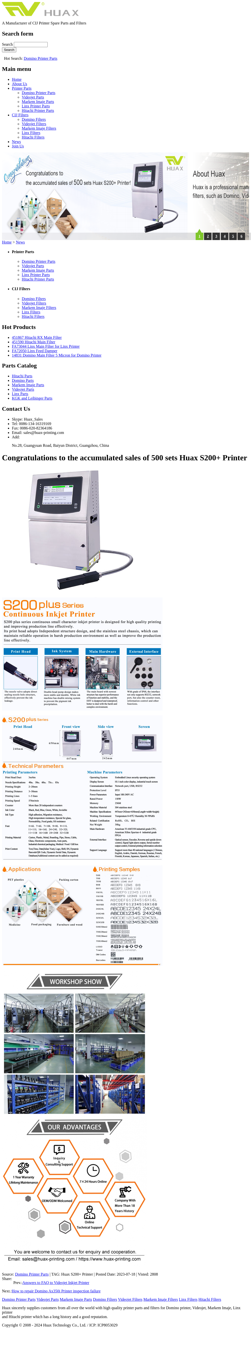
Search (8, 44)
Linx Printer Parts (36, 106)
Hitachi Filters (33, 137)
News (16, 142)
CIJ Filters (20, 115)
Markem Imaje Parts (38, 102)
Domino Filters (34, 119)
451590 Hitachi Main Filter (33, 342)
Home (16, 79)
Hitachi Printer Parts (38, 110)
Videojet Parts (33, 97)
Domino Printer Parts (40, 58)
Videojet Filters (34, 124)
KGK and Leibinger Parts (32, 398)
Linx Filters (31, 133)
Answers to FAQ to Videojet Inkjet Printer (55, 1283)
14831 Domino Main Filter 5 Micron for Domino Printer (57, 355)
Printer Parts (22, 88)
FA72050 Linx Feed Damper (34, 351)
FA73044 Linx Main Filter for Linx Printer (46, 346)
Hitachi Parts (22, 376)
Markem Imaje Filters (39, 128)
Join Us (18, 146)
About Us (19, 84)
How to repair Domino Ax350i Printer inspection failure (56, 1291)
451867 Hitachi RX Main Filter (37, 337)
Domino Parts (23, 380)
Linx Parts (20, 394)
